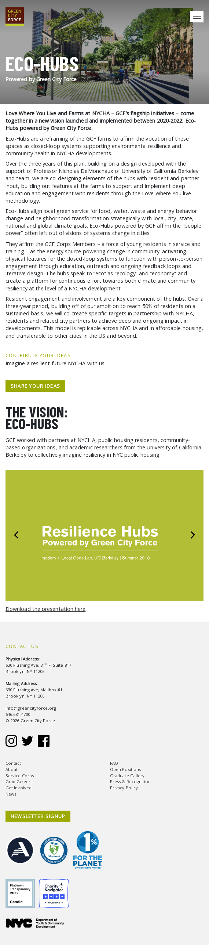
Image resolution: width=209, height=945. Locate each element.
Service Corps (20, 775)
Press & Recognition (130, 781)
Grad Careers (19, 781)
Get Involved (19, 787)
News (11, 794)
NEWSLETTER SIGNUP (38, 816)
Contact (13, 763)
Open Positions (125, 769)
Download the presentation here (45, 608)
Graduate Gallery (127, 775)
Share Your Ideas (35, 386)
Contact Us (22, 646)
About (12, 769)
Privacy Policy (124, 787)
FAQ (114, 763)
